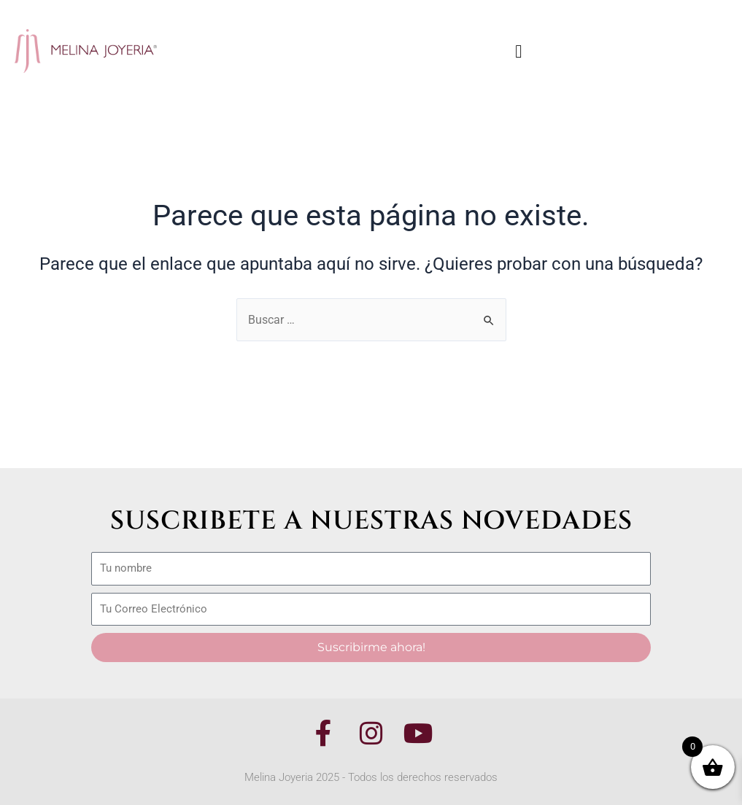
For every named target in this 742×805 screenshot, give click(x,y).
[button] (519, 51)
